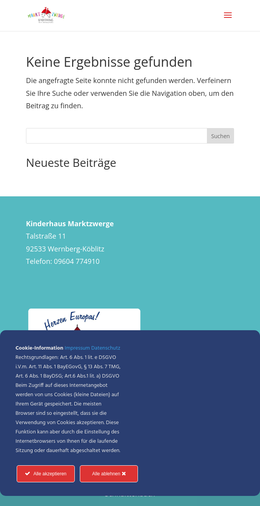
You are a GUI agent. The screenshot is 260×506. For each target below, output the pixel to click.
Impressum (77, 348)
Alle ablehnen (109, 474)
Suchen (220, 136)
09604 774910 (77, 261)
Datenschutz (106, 348)
